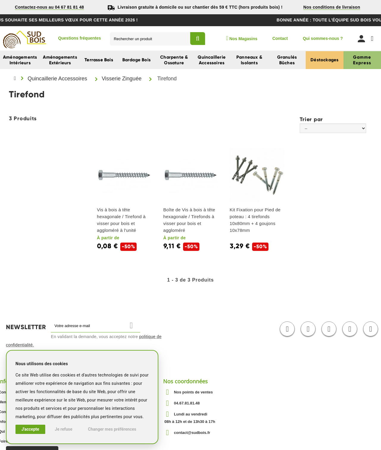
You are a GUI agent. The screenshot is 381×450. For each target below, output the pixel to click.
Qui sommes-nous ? (323, 38)
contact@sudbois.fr (192, 432)
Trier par (311, 119)
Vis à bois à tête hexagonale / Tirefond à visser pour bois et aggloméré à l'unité (121, 220)
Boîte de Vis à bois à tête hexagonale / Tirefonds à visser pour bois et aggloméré (189, 220)
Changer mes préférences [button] (112, 429)
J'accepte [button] (30, 429)
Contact (280, 38)
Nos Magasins (241, 38)
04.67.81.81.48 (187, 403)
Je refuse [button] (63, 429)
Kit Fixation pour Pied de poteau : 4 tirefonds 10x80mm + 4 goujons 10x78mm (255, 220)
